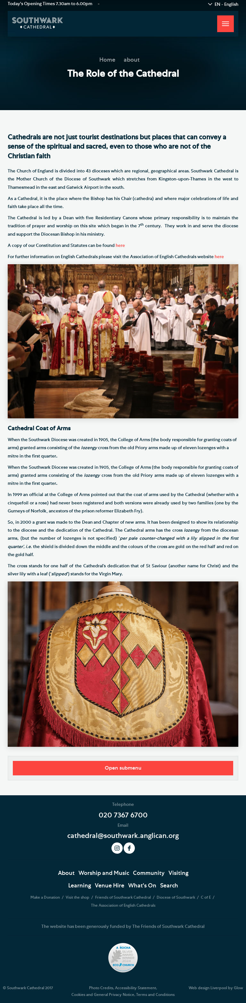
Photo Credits (101, 988)
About (66, 873)
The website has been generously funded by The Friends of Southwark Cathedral (123, 926)
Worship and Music (103, 873)
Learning (79, 886)
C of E (206, 897)
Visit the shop (78, 897)
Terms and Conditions (155, 995)
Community (149, 873)
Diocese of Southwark (176, 897)
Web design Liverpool (208, 988)
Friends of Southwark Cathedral (123, 897)
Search (169, 886)
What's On (142, 886)
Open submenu (123, 768)
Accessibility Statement (135, 988)
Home (107, 60)
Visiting (178, 873)
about (132, 60)
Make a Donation (45, 897)
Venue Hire (109, 886)
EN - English (226, 4)
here (120, 245)
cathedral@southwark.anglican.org (123, 835)
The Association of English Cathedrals (123, 905)
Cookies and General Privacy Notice (102, 995)
